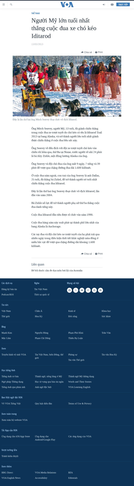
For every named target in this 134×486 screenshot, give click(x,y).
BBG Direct (7, 472)
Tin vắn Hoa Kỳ (109, 354)
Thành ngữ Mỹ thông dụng (81, 376)
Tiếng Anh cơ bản (10, 376)
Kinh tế (71, 311)
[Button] (86, 52)
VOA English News (11, 477)
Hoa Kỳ (38, 316)
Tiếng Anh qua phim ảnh (13, 387)
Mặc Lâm (6, 338)
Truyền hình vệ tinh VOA (14, 354)
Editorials (72, 477)
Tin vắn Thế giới (76, 359)
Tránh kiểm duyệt (10, 456)
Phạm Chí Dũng (42, 338)
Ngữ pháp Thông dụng (12, 381)
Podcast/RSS (8, 294)
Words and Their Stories (79, 381)
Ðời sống (72, 316)
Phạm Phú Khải (75, 332)
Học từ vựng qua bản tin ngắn (49, 381)
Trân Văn (106, 332)
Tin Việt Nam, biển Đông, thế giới (49, 356)
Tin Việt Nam (40, 289)
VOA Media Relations (45, 472)
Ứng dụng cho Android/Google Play (45, 438)
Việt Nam (6, 311)
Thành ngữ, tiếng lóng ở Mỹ (48, 376)
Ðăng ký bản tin (9, 289)
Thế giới (6, 316)
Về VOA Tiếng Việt (11, 403)
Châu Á (38, 311)
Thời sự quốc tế (41, 294)
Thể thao (35, 13)
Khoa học (106, 311)
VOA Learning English (79, 387)
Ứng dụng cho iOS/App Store (16, 436)
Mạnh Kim (7, 332)
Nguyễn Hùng (41, 332)
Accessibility (41, 477)
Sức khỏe (106, 316)
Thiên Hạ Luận (75, 338)
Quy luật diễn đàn (43, 403)
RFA (70, 472)
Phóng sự (72, 354)
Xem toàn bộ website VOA (14, 420)
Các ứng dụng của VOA (79, 436)
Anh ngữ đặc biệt (43, 387)
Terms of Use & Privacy (79, 403)
